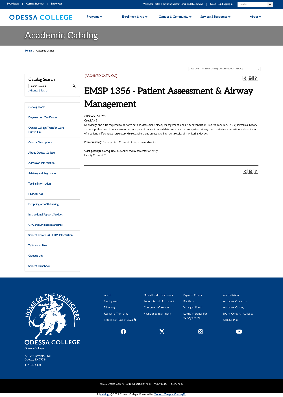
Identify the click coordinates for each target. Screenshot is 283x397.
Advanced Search (38, 90)
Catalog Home (36, 107)
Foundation (13, 4)
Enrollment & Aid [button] (133, 17)
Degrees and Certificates (42, 117)
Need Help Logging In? (221, 4)
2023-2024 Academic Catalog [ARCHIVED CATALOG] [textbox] (216, 69)
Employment (111, 301)
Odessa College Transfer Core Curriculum (46, 130)
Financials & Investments (157, 314)
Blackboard (189, 301)
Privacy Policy (160, 384)
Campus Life (35, 256)
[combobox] (224, 69)
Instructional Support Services (45, 215)
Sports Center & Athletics (238, 314)
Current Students (34, 4)
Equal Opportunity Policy (138, 384)
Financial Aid (35, 194)
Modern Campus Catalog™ (170, 394)
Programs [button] (93, 17)
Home (28, 51)
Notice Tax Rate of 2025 (118, 320)
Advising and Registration (42, 173)
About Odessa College (41, 153)
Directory (109, 307)
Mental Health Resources (158, 295)
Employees (56, 4)
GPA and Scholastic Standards (45, 225)
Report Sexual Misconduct (159, 301)
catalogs (105, 394)
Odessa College (34, 348)
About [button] (254, 17)
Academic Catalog (233, 307)
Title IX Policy (176, 384)
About (107, 295)
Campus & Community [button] (173, 17)
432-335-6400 (33, 365)
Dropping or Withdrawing (43, 204)
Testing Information (39, 184)
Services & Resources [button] (213, 17)
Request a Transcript (116, 314)
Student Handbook (39, 266)
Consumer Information (157, 307)
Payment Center (192, 295)
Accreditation (231, 295)
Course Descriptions (40, 142)
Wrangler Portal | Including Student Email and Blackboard (173, 4)
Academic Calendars (235, 301)
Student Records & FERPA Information (50, 235)
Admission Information (41, 163)
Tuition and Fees (37, 245)
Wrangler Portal (192, 307)
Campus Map (230, 320)
